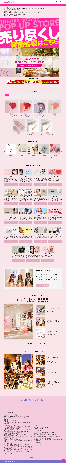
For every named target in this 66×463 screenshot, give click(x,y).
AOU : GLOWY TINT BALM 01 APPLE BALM (11, 108)
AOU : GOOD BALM (54, 108)
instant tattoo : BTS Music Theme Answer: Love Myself (55, 151)
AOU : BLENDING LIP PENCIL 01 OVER (33, 127)
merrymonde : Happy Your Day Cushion (22, 151)
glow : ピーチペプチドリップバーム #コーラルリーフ (33, 151)
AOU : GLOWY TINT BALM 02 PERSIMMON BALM (26, 108)
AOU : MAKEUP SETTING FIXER (19, 127)
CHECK (11, 184)
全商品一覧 (17, 461)
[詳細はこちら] (35, 12)
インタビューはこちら (41, 285)
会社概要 (5, 461)
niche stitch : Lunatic (44, 151)
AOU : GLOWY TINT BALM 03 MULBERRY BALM (40, 108)
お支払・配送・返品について (11, 461)
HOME (2, 461)
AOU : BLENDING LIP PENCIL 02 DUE (47, 127)
